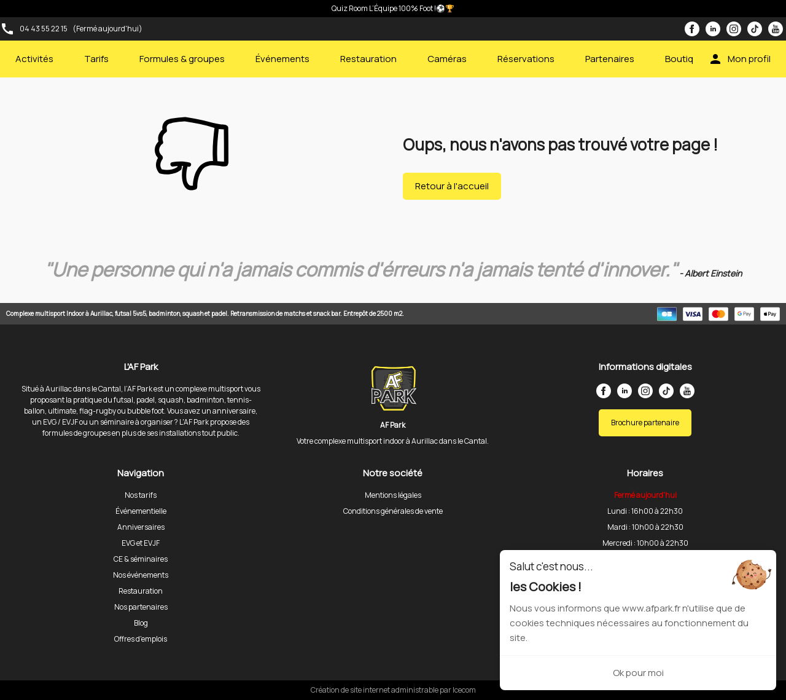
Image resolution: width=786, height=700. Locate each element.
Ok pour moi (638, 672)
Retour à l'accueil (452, 185)
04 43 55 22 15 (44, 28)
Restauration (368, 58)
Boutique (684, 58)
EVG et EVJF (141, 543)
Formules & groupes (182, 58)
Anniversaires (141, 527)
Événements (282, 58)
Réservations (525, 58)
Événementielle (140, 511)
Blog (141, 623)
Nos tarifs (141, 495)
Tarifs (96, 58)
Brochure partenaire (645, 422)
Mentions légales (393, 495)
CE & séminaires (141, 559)
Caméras (447, 58)
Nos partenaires (141, 607)
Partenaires (609, 58)
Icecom (464, 690)
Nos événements (140, 575)
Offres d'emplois (140, 639)
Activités (34, 58)
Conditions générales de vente (393, 511)
